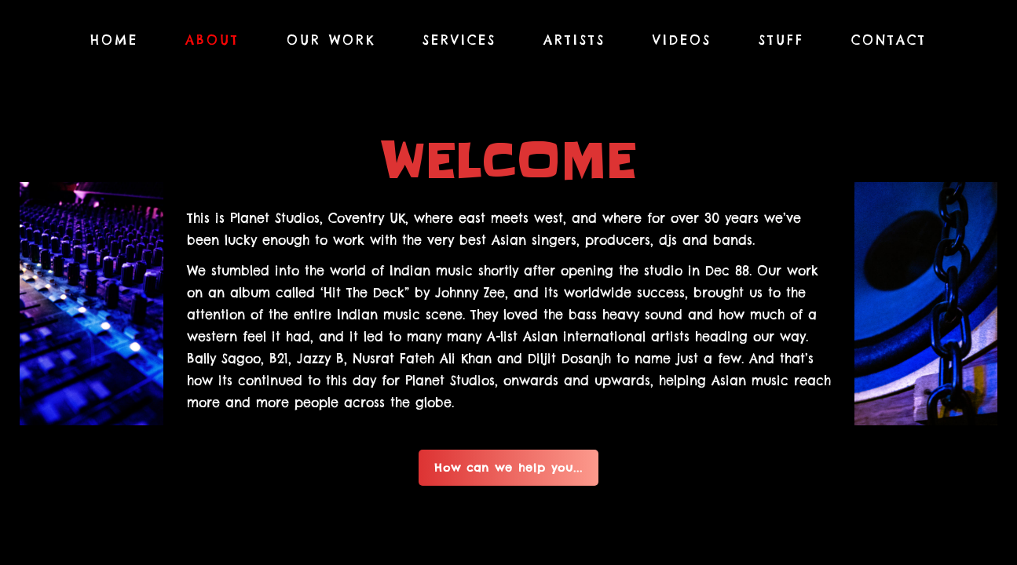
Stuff (781, 40)
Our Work (331, 40)
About (212, 40)
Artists (574, 40)
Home (114, 40)
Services (459, 40)
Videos (682, 40)
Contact (889, 40)
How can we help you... (508, 468)
